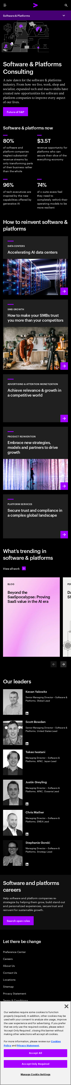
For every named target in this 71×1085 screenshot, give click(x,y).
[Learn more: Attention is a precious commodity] (35, 398)
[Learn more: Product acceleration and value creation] (35, 458)
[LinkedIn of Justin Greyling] (27, 803)
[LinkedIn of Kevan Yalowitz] (27, 713)
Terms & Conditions (15, 1000)
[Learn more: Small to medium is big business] (35, 335)
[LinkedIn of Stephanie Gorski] (27, 864)
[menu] (4, 5)
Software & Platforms (16, 15)
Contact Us (10, 972)
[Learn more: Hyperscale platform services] (35, 516)
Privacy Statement (14, 993)
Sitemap (8, 986)
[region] (35, 1043)
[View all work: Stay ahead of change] (14, 568)
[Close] (66, 1006)
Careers (8, 959)
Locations (9, 979)
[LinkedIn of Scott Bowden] (27, 743)
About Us (9, 966)
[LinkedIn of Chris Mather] (27, 834)
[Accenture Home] (35, 5)
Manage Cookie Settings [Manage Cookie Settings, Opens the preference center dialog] (35, 1074)
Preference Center (14, 952)
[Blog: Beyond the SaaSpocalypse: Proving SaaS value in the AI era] (31, 617)
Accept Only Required (35, 1064)
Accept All (35, 1053)
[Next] (63, 664)
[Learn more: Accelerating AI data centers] (35, 265)
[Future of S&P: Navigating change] (15, 111)
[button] (18, 920)
